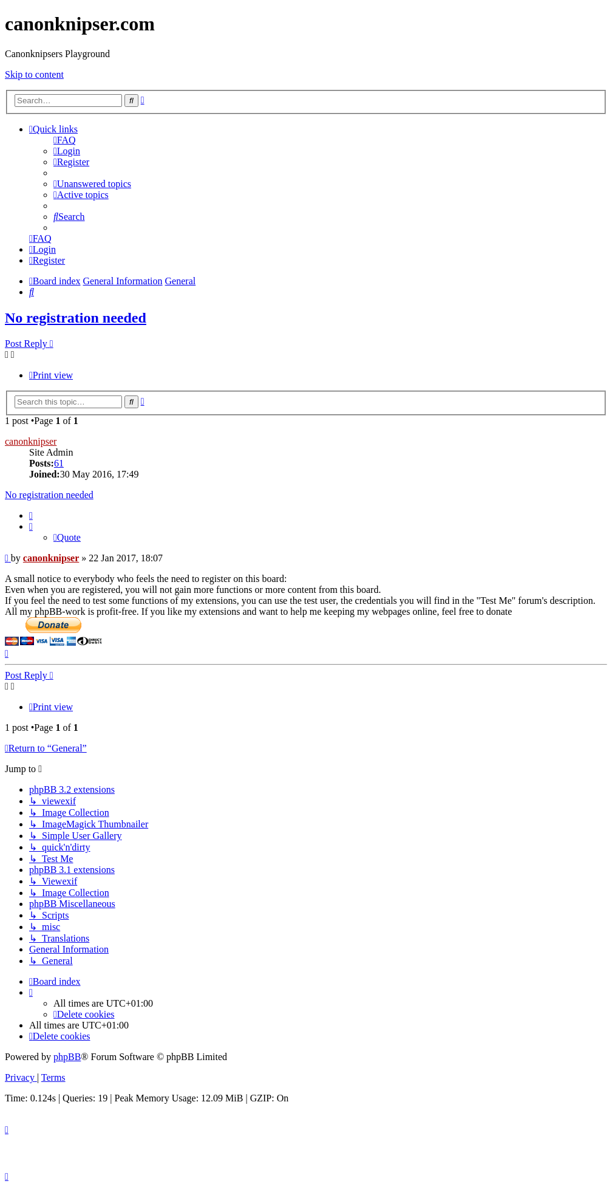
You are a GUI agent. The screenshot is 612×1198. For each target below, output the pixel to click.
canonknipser (30, 441)
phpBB (67, 1057)
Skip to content (34, 74)
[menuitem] (64, 140)
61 (59, 463)
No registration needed (75, 318)
